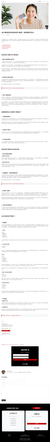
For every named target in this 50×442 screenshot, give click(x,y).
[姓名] (35, 419)
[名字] (21, 355)
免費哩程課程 (39, 1)
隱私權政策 (21, 438)
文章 (43, 1)
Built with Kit (25, 364)
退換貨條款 (28, 438)
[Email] (21, 357)
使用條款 (25, 438)
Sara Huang (9, 371)
